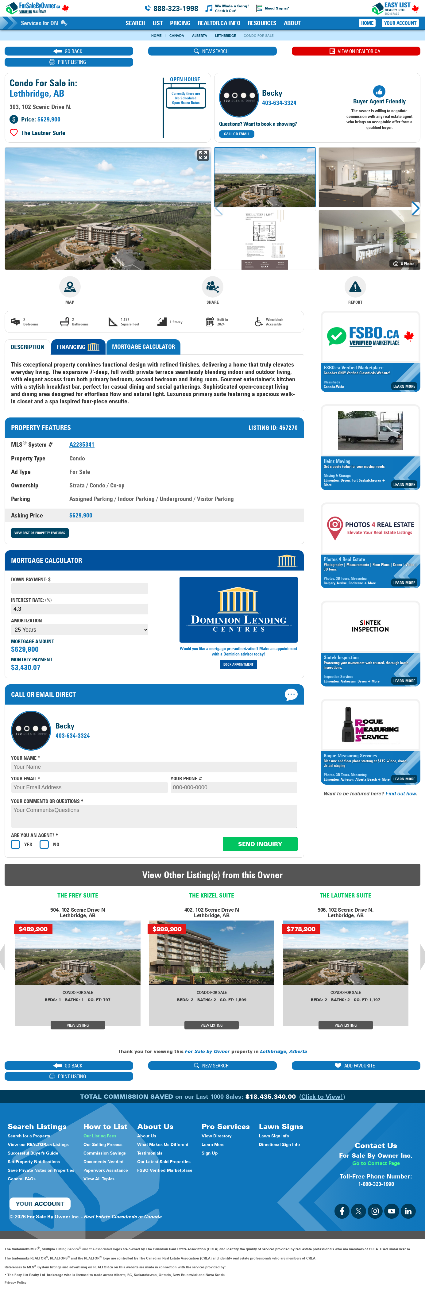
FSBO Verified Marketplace (185, 1149)
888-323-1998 (175, 8)
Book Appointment (238, 654)
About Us (165, 1115)
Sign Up (234, 1132)
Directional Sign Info (31, 1194)
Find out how (400, 783)
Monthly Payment (31, 649)
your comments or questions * (47, 791)
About (292, 23)
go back (54, 51)
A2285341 (82, 433)
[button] (415, 198)
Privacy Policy (15, 1298)
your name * (25, 748)
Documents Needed (117, 1141)
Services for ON (44, 23)
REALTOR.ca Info (219, 23)
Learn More (404, 375)
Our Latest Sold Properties (184, 1141)
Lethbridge (226, 35)
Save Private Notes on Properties (46, 1149)
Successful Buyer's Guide (37, 1132)
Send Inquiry (260, 833)
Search (135, 23)
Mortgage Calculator (143, 336)
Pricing (180, 23)
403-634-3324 (279, 92)
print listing (368, 51)
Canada (173, 35)
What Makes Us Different (183, 1123)
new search (159, 51)
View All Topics (111, 1158)
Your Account (400, 23)
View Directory (242, 1115)
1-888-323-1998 (376, 1199)
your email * (25, 768)
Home (150, 35)
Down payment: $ (31, 569)
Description (27, 336)
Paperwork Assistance (119, 1149)
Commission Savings (118, 1132)
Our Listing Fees (112, 1115)
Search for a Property (32, 1115)
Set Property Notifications (38, 1141)
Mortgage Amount (32, 631)
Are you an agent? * (34, 825)
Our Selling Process (116, 1123)
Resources (262, 23)
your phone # (186, 768)
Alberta (198, 35)
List (158, 23)
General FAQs (23, 1158)
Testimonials (168, 1132)
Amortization (26, 610)
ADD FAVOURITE (264, 1055)
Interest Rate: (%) (31, 590)
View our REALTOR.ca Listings (43, 1123)
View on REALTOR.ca (264, 51)
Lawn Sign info (25, 1185)
